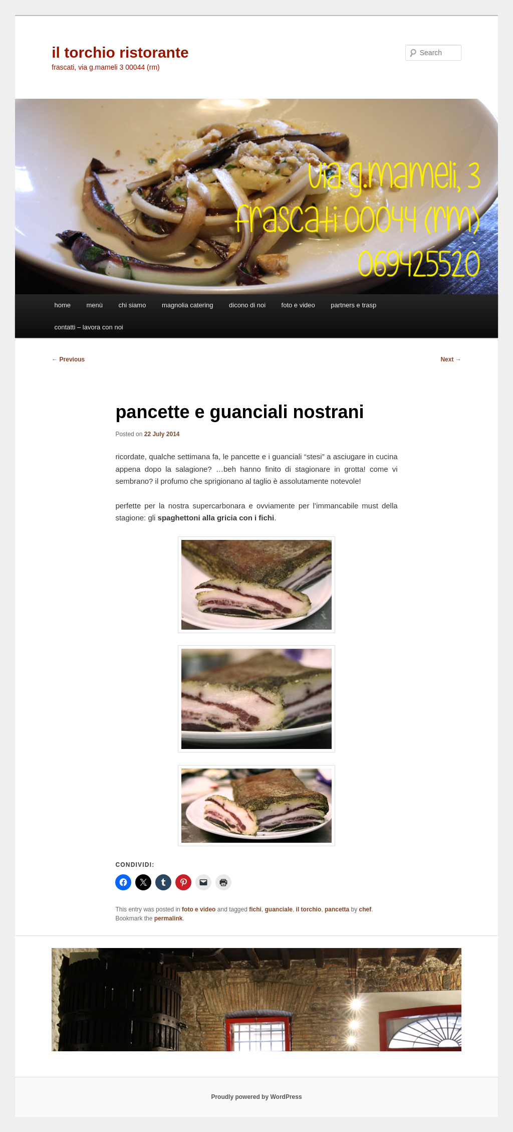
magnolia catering (187, 305)
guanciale (279, 909)
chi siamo (132, 305)
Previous (68, 359)
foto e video (298, 305)
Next (450, 359)
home (62, 305)
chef (365, 909)
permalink (168, 918)
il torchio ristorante (120, 52)
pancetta (337, 909)
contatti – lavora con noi (88, 327)
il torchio (309, 909)
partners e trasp (353, 305)
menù (94, 305)
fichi (255, 909)
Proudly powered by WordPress (256, 1096)
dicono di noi (247, 305)
